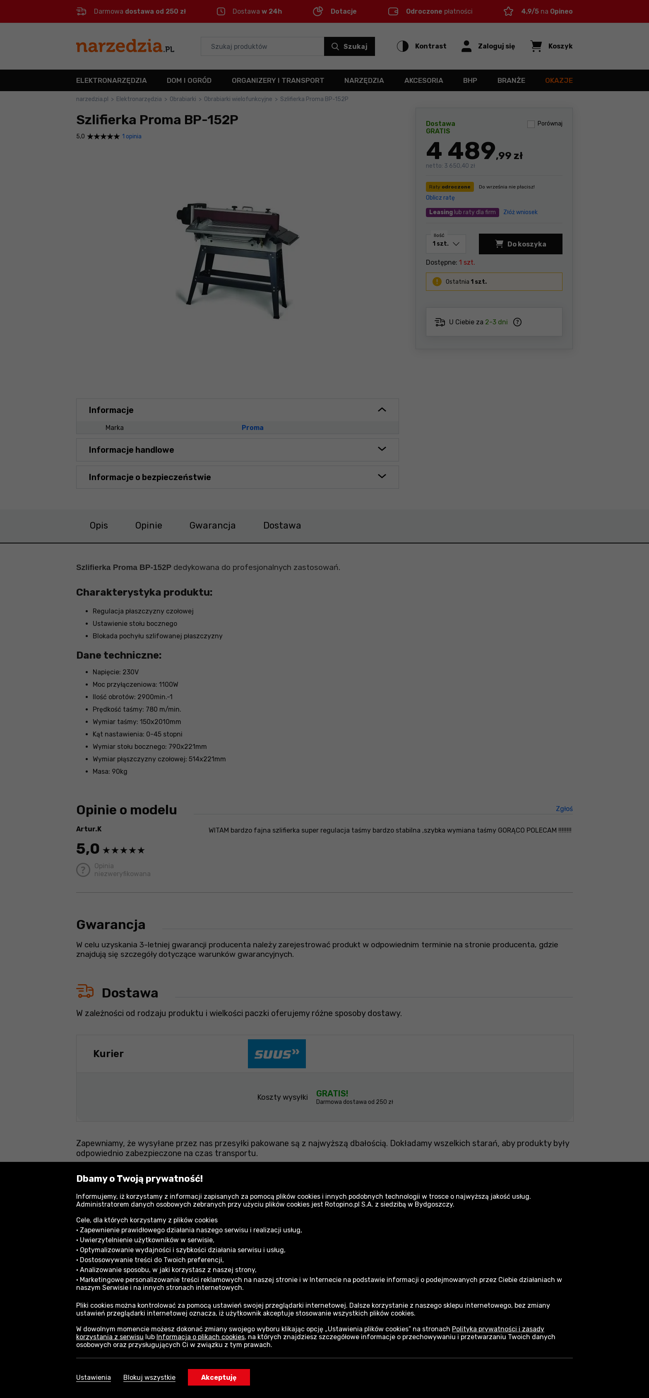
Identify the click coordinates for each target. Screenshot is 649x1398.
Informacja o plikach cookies (200, 1337)
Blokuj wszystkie (149, 1377)
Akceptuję (219, 1377)
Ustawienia (93, 1377)
